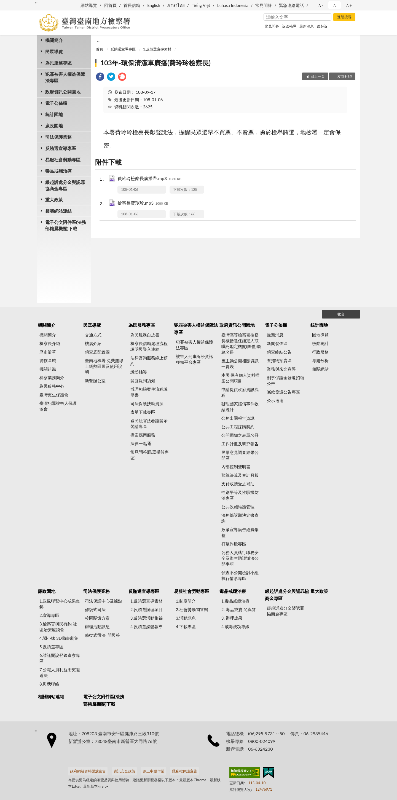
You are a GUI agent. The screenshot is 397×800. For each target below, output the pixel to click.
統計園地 (54, 114)
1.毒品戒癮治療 (235, 600)
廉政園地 (54, 125)
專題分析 (320, 360)
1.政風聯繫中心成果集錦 (59, 603)
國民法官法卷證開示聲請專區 (149, 423)
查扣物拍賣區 (279, 360)
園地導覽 (320, 334)
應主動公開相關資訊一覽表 (240, 363)
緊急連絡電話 (291, 5)
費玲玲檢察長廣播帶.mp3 (149, 179)
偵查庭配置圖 (97, 351)
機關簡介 (54, 40)
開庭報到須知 (142, 380)
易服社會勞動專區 (63, 159)
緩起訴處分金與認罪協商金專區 (65, 185)
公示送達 (275, 400)
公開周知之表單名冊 (240, 435)
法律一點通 (140, 443)
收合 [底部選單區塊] (341, 314)
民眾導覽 (54, 51)
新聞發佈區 (277, 343)
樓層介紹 (93, 343)
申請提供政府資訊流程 (240, 392)
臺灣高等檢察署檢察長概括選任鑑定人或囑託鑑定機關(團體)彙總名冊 (241, 343)
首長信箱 (132, 5)
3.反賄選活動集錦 (146, 618)
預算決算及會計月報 (240, 475)
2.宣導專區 (49, 615)
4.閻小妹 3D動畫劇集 (58, 638)
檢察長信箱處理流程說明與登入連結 (149, 346)
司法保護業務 (58, 137)
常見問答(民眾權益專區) (149, 455)
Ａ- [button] (320, 5)
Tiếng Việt (201, 5)
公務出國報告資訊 (237, 418)
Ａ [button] (334, 5)
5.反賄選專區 (51, 646)
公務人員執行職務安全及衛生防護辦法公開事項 (240, 558)
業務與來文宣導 (281, 368)
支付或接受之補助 (237, 483)
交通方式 (93, 334)
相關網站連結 (58, 210)
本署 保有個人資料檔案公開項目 (240, 378)
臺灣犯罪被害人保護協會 (58, 406)
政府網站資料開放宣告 (88, 771)
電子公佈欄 (56, 103)
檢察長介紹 (49, 343)
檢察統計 (320, 343)
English (153, 5)
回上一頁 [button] (317, 76)
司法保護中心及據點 (103, 600)
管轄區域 (47, 360)
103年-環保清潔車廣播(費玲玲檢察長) (155, 63)
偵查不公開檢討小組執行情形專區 (240, 575)
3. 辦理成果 (231, 618)
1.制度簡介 (186, 600)
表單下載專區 (142, 412)
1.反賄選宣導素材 (157, 49)
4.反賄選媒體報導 (146, 626)
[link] (100, 77)
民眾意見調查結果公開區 (240, 455)
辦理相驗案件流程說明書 (149, 392)
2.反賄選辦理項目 (146, 609)
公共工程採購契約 (237, 426)
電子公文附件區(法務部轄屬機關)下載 (65, 225)
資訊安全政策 (124, 771)
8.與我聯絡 (49, 683)
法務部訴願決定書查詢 (240, 518)
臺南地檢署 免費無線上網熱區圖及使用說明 (104, 366)
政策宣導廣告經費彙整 (240, 532)
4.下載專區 (186, 626)
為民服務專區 (58, 62)
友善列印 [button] (344, 76)
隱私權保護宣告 (184, 771)
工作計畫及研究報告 (240, 443)
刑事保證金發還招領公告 (285, 380)
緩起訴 (322, 26)
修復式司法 (95, 609)
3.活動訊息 (186, 618)
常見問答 (263, 5)
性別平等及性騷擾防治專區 (240, 495)
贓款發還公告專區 (283, 391)
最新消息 (306, 26)
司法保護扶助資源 (146, 403)
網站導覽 (89, 5)
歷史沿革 (47, 351)
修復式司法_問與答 (102, 635)
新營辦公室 (95, 380)
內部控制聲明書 (235, 466)
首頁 (99, 49)
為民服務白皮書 (144, 334)
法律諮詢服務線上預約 (149, 360)
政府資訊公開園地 (63, 91)
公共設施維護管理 (237, 506)
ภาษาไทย (176, 5)
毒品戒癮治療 (58, 170)
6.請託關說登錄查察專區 (59, 658)
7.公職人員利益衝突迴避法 (59, 672)
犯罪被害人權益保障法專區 (65, 77)
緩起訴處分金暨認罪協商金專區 (285, 611)
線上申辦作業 (153, 771)
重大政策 (54, 199)
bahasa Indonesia (232, 5)
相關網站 (320, 368)
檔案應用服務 (142, 434)
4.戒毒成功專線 (235, 626)
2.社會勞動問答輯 (192, 609)
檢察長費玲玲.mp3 (142, 203)
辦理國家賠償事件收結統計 (240, 406)
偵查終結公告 (279, 351)
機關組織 (47, 368)
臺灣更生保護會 (53, 394)
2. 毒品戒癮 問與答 (238, 609)
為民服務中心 (51, 386)
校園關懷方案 (97, 618)
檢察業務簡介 (51, 377)
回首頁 (110, 5)
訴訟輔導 (289, 26)
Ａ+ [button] (348, 5)
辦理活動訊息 (97, 626)
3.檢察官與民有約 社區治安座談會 (58, 626)
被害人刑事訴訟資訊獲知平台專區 (194, 359)
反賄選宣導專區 (60, 148)
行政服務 (320, 351)
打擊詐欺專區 (233, 543)
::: (36, 3)
